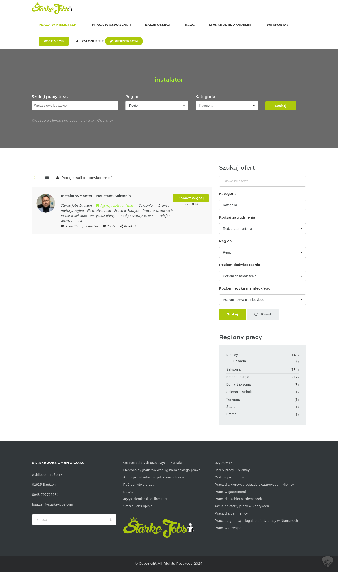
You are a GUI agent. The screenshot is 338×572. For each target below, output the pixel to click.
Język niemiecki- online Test (145, 499)
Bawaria (239, 361)
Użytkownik (223, 463)
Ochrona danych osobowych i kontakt (152, 463)
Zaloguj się (90, 41)
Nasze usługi (157, 25)
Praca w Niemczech (58, 25)
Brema (231, 414)
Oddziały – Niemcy (229, 477)
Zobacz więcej (191, 198)
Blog (190, 25)
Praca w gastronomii (230, 492)
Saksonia (233, 369)
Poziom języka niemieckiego (245, 288)
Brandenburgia (237, 377)
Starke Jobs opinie (138, 506)
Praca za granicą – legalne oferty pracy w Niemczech (256, 521)
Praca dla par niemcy (231, 513)
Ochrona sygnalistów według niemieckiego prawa (161, 470)
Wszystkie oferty (102, 215)
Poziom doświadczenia (239, 265)
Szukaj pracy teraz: (51, 97)
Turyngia (233, 399)
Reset (262, 314)
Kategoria (205, 97)
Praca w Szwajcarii (111, 25)
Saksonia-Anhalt (239, 392)
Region (132, 97)
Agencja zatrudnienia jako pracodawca (153, 477)
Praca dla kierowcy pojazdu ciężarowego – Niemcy (254, 484)
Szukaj (280, 106)
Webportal (277, 25)
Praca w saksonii (74, 215)
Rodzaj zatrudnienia (237, 217)
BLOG (128, 492)
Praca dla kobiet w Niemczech (238, 499)
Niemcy (232, 355)
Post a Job (54, 41)
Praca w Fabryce (126, 210)
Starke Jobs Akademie (230, 25)
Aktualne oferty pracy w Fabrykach (242, 506)
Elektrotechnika (99, 210)
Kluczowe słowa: (46, 120)
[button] (327, 561)
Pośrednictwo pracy (138, 484)
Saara (231, 407)
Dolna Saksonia (238, 384)
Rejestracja (124, 41)
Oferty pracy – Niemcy (232, 470)
